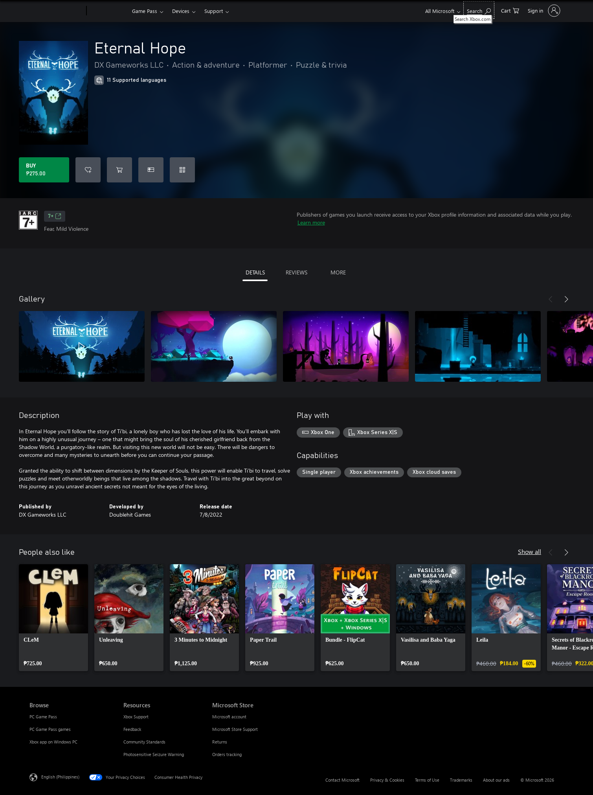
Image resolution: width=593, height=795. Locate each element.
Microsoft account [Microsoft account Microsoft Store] (229, 716)
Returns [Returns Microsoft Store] (219, 741)
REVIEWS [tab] (296, 272)
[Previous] (550, 299)
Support (213, 10)
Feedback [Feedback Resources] (132, 729)
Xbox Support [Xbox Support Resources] (136, 716)
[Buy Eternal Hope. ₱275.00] (44, 169)
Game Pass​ (144, 10)
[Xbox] (108, 11)
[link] (53, 617)
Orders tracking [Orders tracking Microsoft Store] (227, 754)
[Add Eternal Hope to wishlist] (88, 169)
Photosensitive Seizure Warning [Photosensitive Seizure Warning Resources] (153, 754)
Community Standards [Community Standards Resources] (144, 741)
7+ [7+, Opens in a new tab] (54, 216)
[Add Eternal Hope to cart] (119, 169)
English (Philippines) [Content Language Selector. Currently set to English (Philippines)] (60, 776)
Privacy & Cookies (387, 779)
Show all (529, 551)
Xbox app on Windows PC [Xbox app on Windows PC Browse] (53, 741)
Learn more (311, 222)
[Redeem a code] (182, 169)
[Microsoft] (56, 11)
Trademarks (461, 779)
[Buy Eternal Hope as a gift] (150, 169)
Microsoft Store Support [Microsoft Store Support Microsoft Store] (235, 729)
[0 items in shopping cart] (510, 10)
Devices (180, 10)
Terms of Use (427, 779)
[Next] (566, 299)
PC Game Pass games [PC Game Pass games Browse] (50, 729)
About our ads (496, 779)
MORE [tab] (338, 272)
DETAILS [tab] (255, 272)
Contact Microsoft (342, 779)
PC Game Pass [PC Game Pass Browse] (43, 716)
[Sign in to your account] (543, 10)
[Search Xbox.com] (478, 10)
